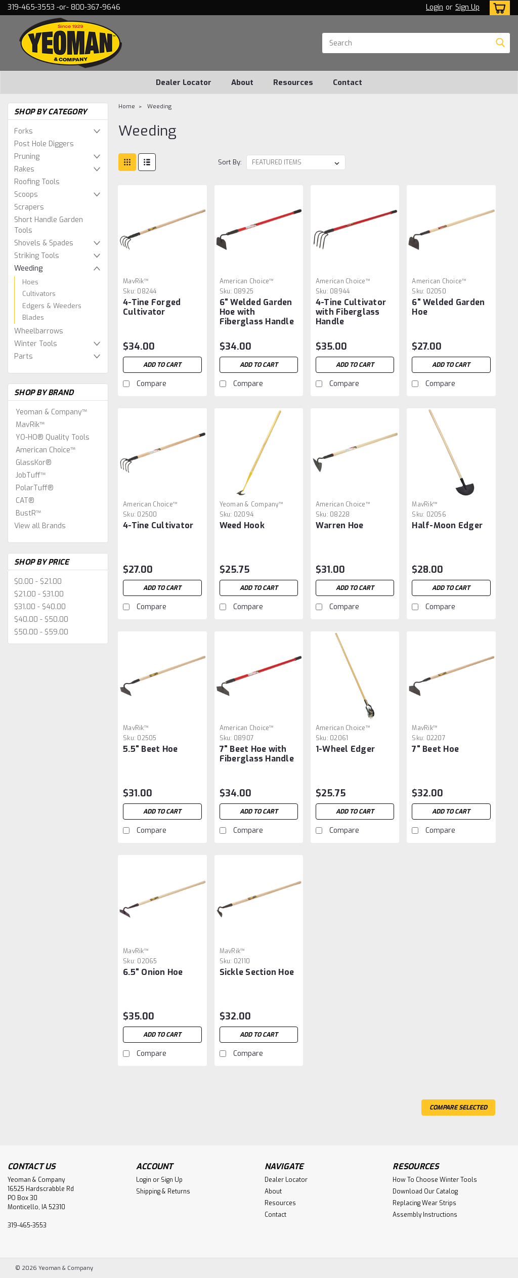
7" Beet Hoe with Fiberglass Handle (257, 753)
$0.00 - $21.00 (38, 581)
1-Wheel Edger (345, 749)
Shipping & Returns (163, 1191)
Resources (293, 82)
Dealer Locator (183, 82)
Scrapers (29, 207)
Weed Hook (242, 525)
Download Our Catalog (425, 1191)
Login (434, 7)
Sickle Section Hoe (257, 972)
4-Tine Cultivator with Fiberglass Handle (351, 311)
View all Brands (40, 526)
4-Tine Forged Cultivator (152, 307)
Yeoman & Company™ (51, 412)
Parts (23, 356)
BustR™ (28, 513)
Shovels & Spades (43, 243)
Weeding (28, 268)
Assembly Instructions (425, 1215)
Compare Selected (458, 1107)
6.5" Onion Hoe (153, 972)
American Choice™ (45, 450)
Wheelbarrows (38, 331)
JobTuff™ (31, 475)
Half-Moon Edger (447, 525)
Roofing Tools (37, 182)
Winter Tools (35, 344)
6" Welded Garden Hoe (448, 307)
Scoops (26, 194)
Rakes (24, 169)
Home (126, 106)
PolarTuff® (35, 488)
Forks (23, 131)
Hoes (30, 282)
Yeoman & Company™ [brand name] (251, 504)
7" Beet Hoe (435, 749)
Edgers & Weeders (51, 306)
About (242, 82)
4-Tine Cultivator (158, 525)
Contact (347, 82)
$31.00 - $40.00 (40, 607)
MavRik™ (30, 425)
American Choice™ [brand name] (247, 281)
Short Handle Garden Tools (48, 225)
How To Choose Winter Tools (435, 1180)
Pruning (26, 156)
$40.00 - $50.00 (41, 619)
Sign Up (467, 7)
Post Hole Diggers (44, 144)
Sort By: (230, 162)
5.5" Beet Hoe (150, 749)
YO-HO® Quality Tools (53, 437)
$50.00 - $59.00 (41, 632)
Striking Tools (36, 256)
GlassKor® (34, 462)
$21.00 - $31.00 (39, 594)
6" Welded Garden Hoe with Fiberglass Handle (257, 311)
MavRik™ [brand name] (136, 281)
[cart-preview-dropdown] (497, 8)
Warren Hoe (340, 525)
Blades (33, 317)
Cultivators (39, 293)
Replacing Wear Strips (424, 1203)
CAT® (25, 500)
